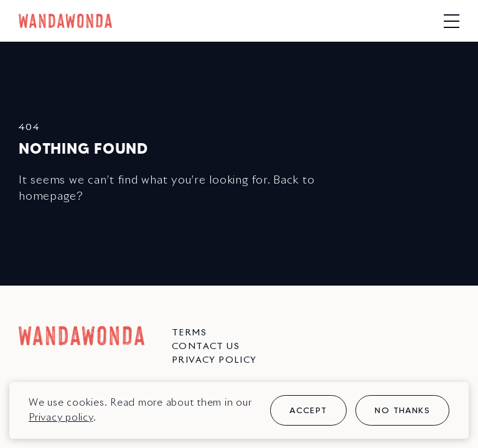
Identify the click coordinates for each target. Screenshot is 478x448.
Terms (189, 333)
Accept (308, 410)
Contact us (206, 346)
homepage (48, 196)
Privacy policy (61, 417)
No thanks (402, 410)
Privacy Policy (214, 360)
